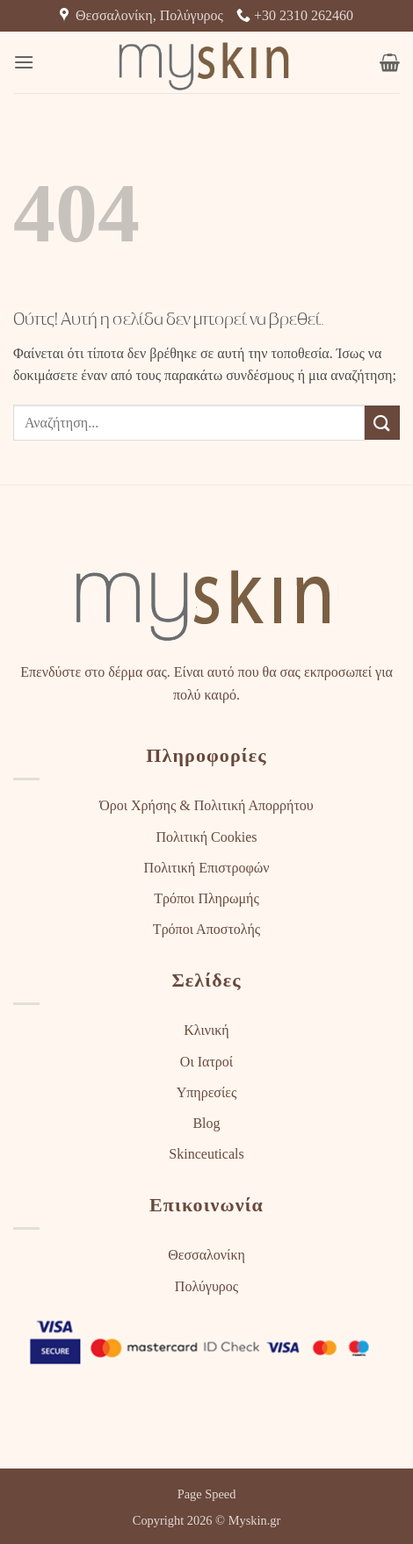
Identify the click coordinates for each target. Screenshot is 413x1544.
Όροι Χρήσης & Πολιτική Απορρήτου (206, 805)
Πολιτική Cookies (206, 836)
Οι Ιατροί (206, 1061)
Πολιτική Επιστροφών (207, 867)
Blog (206, 1123)
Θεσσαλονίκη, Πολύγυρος (141, 15)
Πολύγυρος (206, 1286)
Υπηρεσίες (207, 1092)
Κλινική (206, 1030)
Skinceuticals (206, 1153)
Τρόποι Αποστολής (206, 929)
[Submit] (382, 423)
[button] (23, 61)
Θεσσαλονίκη (206, 1254)
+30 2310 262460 (294, 15)
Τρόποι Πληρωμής (206, 898)
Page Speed (207, 1494)
